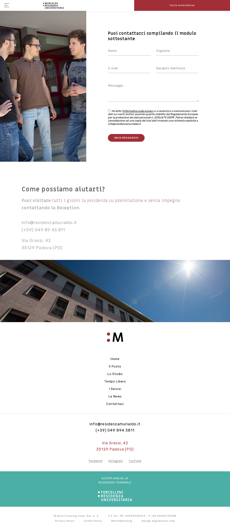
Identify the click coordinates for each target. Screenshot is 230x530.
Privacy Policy (65, 520)
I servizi (115, 389)
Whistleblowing (121, 520)
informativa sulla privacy (138, 111)
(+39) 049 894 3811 (115, 430)
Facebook (96, 460)
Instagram (115, 460)
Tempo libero (115, 381)
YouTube (135, 460)
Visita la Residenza (182, 5)
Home (115, 359)
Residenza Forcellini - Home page (115, 340)
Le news (115, 396)
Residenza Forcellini (53, 5)
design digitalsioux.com (158, 520)
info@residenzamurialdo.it (49, 228)
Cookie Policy (93, 520)
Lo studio (115, 374)
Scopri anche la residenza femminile (115, 480)
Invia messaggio (126, 137)
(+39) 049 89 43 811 (43, 236)
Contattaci (115, 404)
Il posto (115, 366)
